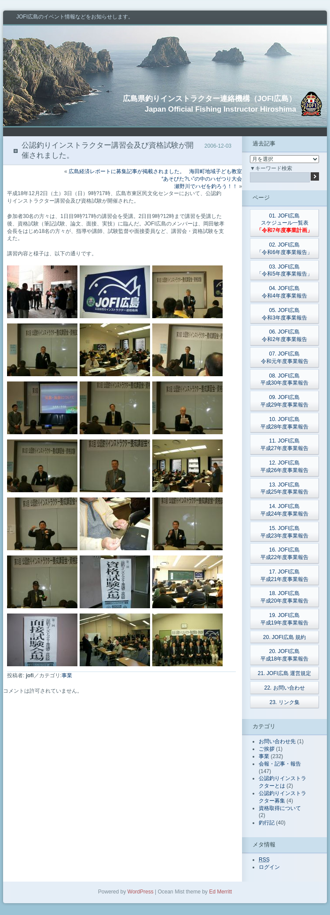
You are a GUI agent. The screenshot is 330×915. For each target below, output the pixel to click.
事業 (67, 675)
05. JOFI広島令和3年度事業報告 (284, 314)
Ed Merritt (220, 892)
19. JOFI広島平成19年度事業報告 (284, 619)
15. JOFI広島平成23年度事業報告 (284, 532)
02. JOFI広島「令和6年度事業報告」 (284, 248)
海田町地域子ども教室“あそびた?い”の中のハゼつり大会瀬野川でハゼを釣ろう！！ (201, 178)
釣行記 (267, 823)
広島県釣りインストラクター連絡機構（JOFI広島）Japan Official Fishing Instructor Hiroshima (209, 103)
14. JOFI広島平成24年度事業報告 (284, 510)
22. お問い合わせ (284, 688)
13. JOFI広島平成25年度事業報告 (284, 488)
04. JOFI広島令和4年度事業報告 (284, 292)
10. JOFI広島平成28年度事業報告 (284, 423)
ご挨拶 (267, 749)
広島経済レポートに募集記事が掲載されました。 (127, 171)
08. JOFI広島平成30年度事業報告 (284, 379)
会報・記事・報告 (280, 764)
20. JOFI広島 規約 (284, 637)
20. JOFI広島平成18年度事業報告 (284, 655)
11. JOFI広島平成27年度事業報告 (284, 444)
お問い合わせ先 (277, 741)
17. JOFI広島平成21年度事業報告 (284, 575)
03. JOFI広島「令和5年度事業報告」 (284, 270)
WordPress (141, 892)
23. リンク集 (284, 702)
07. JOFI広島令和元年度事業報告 (284, 357)
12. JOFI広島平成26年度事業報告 (284, 466)
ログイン (269, 867)
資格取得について (280, 808)
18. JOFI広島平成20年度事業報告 (284, 597)
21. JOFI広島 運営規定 (284, 673)
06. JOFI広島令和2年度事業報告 (284, 335)
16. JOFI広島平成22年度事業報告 (284, 553)
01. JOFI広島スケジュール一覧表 (284, 223)
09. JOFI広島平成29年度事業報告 (284, 401)
